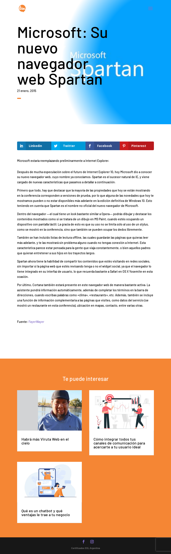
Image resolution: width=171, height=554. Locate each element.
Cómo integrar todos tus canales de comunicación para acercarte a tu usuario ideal (119, 443)
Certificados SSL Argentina (85, 548)
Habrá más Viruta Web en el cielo (45, 441)
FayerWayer (36, 322)
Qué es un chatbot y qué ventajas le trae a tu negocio (45, 512)
